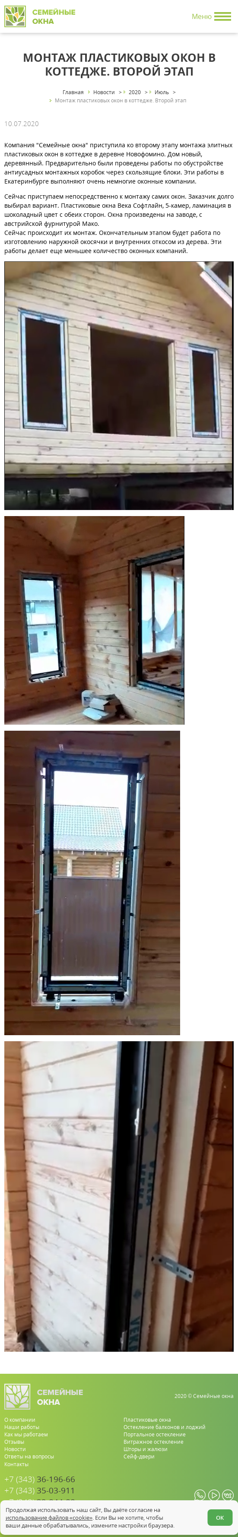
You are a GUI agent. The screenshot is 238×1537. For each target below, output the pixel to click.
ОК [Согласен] (220, 1517)
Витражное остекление (154, 1441)
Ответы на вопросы (29, 1456)
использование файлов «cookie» (49, 1517)
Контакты (16, 1464)
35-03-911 (39, 1491)
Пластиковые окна (147, 1419)
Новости (15, 1449)
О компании (19, 1419)
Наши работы (21, 1427)
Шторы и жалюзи (146, 1449)
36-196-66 (39, 1479)
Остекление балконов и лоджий (165, 1427)
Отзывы (14, 1441)
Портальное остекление (155, 1434)
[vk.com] (228, 1495)
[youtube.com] (214, 1495)
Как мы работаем (26, 1434)
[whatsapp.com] (200, 1495)
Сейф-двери (139, 1456)
